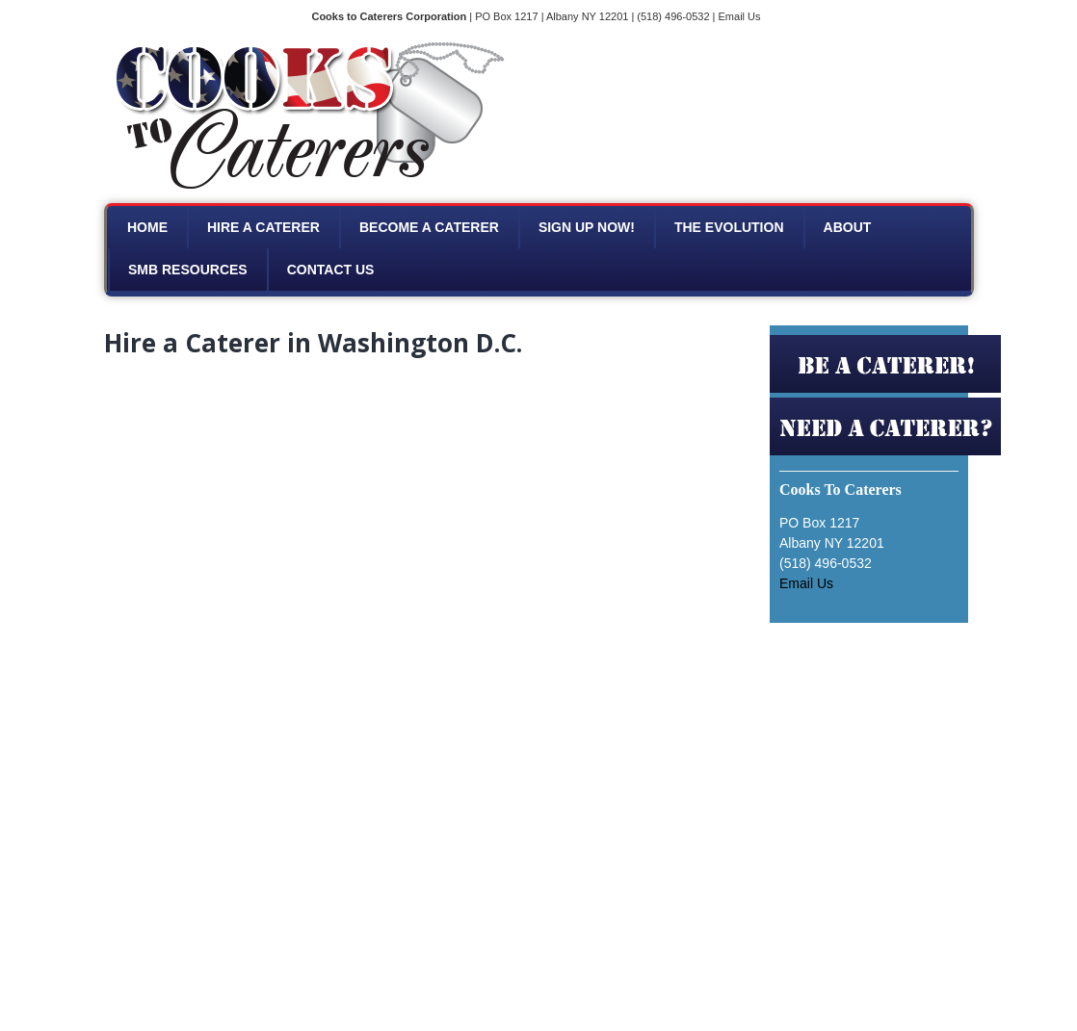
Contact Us (331, 269)
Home (147, 227)
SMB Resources (188, 269)
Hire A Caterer (263, 227)
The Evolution (729, 227)
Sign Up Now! (586, 227)
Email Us (740, 16)
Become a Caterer (429, 227)
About (848, 227)
